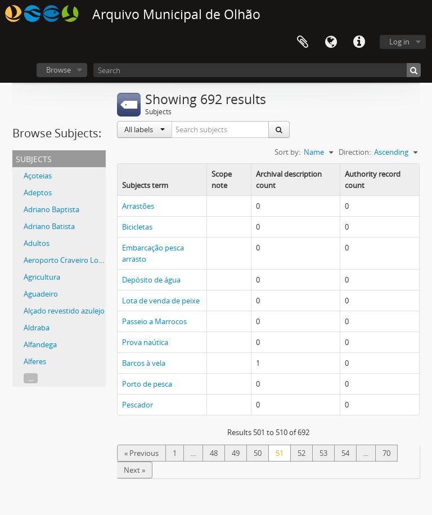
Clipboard (303, 42)
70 (386, 453)
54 (345, 453)
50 (258, 453)
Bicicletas (137, 227)
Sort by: (287, 152)
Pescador (137, 405)
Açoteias (38, 176)
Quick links (359, 42)
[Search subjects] (220, 129)
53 (323, 453)
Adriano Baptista (51, 209)
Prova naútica (145, 342)
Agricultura (42, 277)
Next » (134, 470)
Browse (58, 70)
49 (236, 453)
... (30, 378)
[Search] (257, 70)
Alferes (35, 361)
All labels (144, 129)
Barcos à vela (143, 363)
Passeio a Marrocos (154, 321)
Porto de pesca (147, 384)
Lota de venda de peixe (161, 300)
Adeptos (38, 192)
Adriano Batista (49, 226)
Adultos (37, 243)
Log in (399, 42)
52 (301, 453)
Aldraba (37, 328)
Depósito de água (151, 280)
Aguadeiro (41, 294)
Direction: (355, 152)
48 (214, 453)
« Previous (141, 453)
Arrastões (138, 206)
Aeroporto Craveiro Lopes (67, 260)
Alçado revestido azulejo (64, 311)
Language (331, 42)
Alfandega (40, 344)
